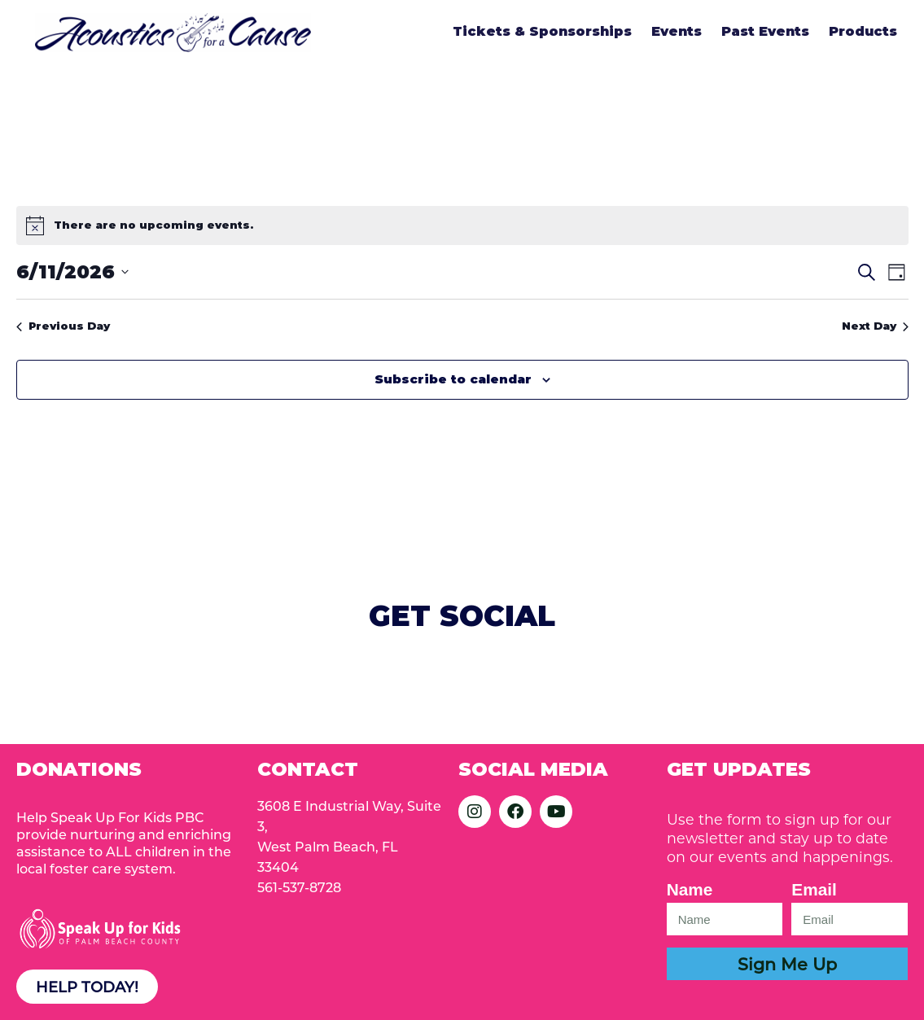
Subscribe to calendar (453, 379)
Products (863, 31)
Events (676, 31)
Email (814, 889)
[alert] (462, 225)
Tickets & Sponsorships (542, 31)
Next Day (875, 325)
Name (690, 889)
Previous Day (63, 325)
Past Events (765, 31)
